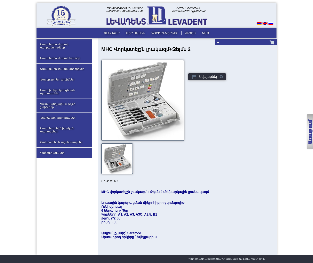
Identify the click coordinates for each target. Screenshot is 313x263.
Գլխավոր (112, 33)
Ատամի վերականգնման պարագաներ (57, 92)
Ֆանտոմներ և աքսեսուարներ (61, 142)
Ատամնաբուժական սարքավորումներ (54, 46)
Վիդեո (190, 33)
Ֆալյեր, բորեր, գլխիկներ (57, 79)
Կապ (205, 33)
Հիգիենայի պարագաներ (57, 117)
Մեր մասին (135, 33)
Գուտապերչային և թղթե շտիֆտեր (57, 105)
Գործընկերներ (164, 33)
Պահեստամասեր (52, 152)
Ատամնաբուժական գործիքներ (62, 68)
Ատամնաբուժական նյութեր (60, 58)
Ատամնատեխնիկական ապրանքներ (57, 130)
